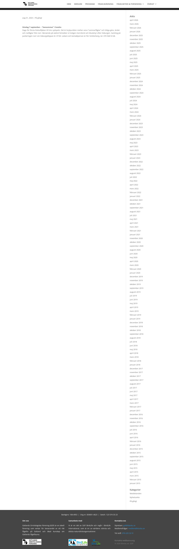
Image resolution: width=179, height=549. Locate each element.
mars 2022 (134, 188)
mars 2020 (134, 265)
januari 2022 (135, 196)
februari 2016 (135, 441)
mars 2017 (134, 403)
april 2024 (134, 108)
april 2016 (134, 437)
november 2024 (136, 85)
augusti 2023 (135, 139)
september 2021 (136, 207)
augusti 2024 (135, 96)
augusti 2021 (135, 211)
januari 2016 (135, 445)
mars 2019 (134, 311)
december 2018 (136, 322)
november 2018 (136, 326)
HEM (69, 4)
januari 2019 (135, 319)
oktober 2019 (135, 284)
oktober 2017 (135, 376)
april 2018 (134, 353)
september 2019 (136, 288)
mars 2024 (134, 112)
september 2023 (136, 135)
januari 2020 (135, 273)
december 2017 (136, 368)
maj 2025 (133, 62)
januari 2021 (135, 234)
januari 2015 (135, 483)
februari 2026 (135, 28)
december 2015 (136, 449)
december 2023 (136, 123)
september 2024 (136, 93)
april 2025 (134, 66)
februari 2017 (135, 407)
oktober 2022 (135, 165)
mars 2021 (134, 227)
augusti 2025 (135, 50)
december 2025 (136, 35)
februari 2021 (135, 230)
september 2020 (136, 246)
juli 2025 (133, 54)
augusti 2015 (135, 460)
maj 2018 (133, 349)
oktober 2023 (135, 131)
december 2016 (136, 414)
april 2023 (134, 146)
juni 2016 (133, 433)
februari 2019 (135, 315)
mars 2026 (134, 24)
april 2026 (134, 20)
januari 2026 (135, 31)
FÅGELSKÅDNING (105, 4)
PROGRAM (90, 4)
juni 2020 (133, 253)
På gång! (38, 18)
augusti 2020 (135, 250)
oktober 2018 (135, 330)
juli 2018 (133, 342)
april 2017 (134, 399)
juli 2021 (133, 215)
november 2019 (136, 280)
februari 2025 (135, 73)
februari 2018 (135, 361)
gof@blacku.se (129, 525)
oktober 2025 (135, 43)
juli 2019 (133, 296)
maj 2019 (133, 303)
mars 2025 (134, 70)
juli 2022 (133, 177)
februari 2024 (135, 116)
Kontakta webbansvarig (125, 540)
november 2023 (136, 127)
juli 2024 (133, 100)
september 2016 (136, 426)
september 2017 (136, 380)
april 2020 (134, 261)
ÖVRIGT (150, 4)
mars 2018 (134, 357)
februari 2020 (135, 269)
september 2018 (136, 334)
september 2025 (136, 47)
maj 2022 (133, 181)
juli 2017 (133, 388)
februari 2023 (135, 154)
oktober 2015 (135, 453)
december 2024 (136, 81)
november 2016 (136, 418)
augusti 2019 (135, 292)
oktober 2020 (135, 242)
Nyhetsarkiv (135, 497)
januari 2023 (135, 158)
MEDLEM (78, 4)
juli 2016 (133, 430)
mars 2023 (134, 150)
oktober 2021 (135, 204)
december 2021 (136, 200)
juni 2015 (133, 464)
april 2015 (134, 472)
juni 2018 (133, 345)
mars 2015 (134, 476)
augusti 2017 (135, 384)
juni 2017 (133, 391)
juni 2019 (133, 299)
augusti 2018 (135, 338)
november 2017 (136, 372)
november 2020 (136, 238)
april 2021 (134, 223)
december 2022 (136, 161)
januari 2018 (135, 365)
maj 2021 (133, 219)
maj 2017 (133, 395)
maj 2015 (133, 468)
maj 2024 (133, 104)
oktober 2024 (135, 89)
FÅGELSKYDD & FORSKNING (129, 4)
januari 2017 (135, 410)
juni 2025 (133, 58)
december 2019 (136, 276)
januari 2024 (135, 119)
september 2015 (136, 456)
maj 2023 (133, 142)
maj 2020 (133, 257)
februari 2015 (135, 479)
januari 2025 (135, 77)
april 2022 (134, 184)
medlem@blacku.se (136, 528)
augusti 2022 (135, 173)
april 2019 (134, 307)
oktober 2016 (135, 422)
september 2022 (136, 169)
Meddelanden (135, 493)
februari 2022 (135, 192)
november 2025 (136, 39)
